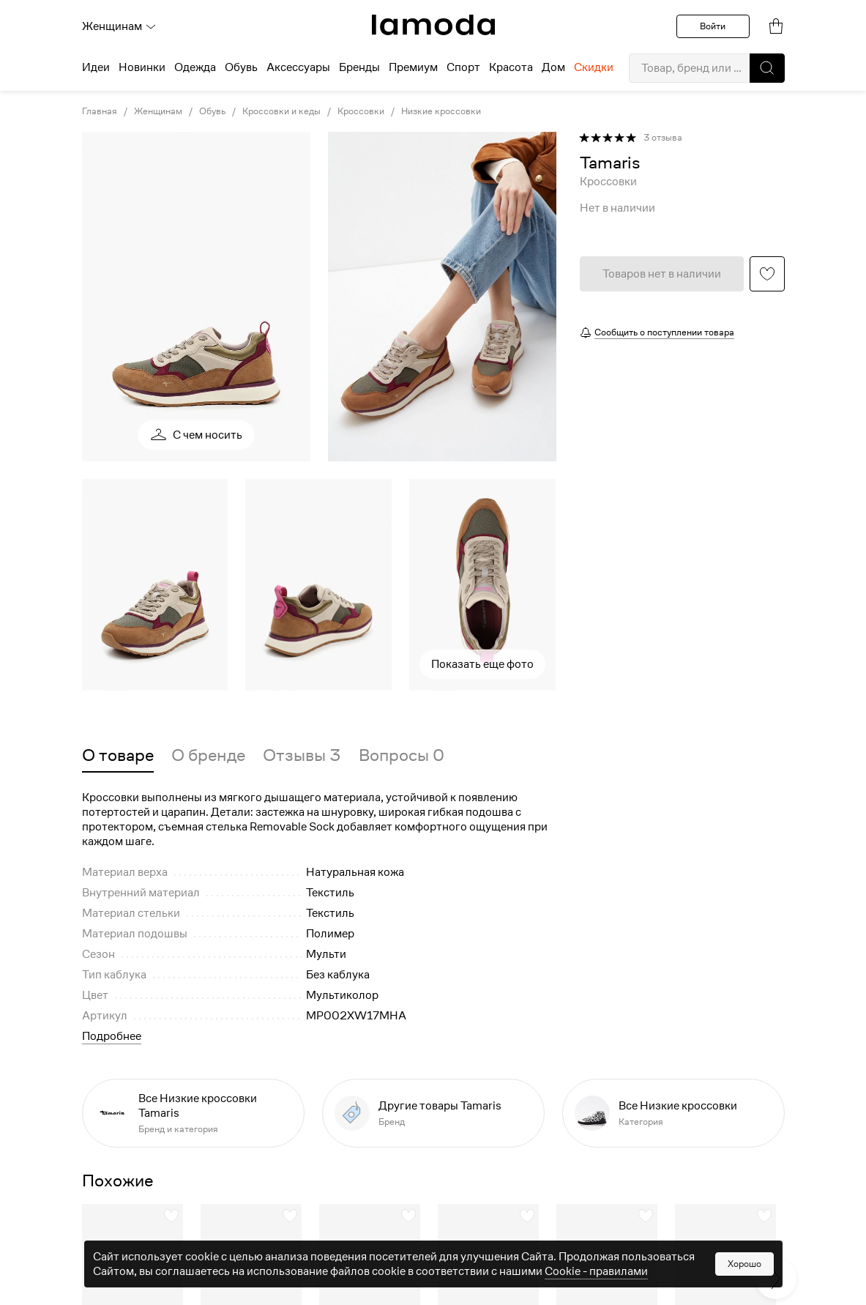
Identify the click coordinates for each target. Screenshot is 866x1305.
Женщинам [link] (158, 111)
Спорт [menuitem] (463, 67)
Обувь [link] (212, 111)
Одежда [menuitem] (195, 67)
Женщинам (119, 26)
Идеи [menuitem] (96, 67)
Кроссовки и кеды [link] (281, 111)
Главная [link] (99, 111)
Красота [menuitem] (511, 67)
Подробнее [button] (111, 1036)
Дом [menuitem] (553, 67)
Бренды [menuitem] (359, 67)
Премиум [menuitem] (413, 67)
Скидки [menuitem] (593, 67)
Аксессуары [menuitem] (298, 67)
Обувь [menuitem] (241, 67)
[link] (433, 25)
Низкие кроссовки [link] (441, 111)
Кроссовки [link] (360, 111)
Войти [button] (712, 26)
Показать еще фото (482, 664)
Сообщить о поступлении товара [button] (664, 332)
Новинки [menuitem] (142, 67)
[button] (767, 68)
